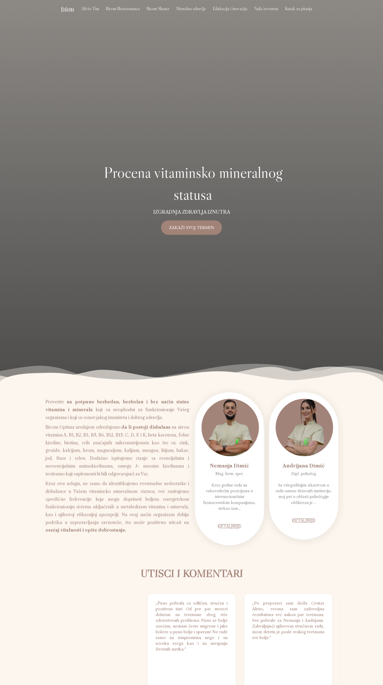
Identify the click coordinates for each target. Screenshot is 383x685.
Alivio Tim (96, 14)
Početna (77, 14)
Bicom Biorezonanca (125, 14)
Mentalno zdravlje (186, 14)
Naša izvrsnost (254, 14)
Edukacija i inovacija (221, 14)
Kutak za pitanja (282, 14)
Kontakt (306, 14)
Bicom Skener (156, 14)
